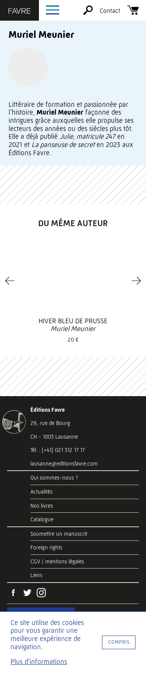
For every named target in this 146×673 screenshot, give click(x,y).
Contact (110, 10)
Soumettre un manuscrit (58, 534)
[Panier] (133, 12)
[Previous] (9, 280)
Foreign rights (46, 547)
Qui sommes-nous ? (54, 478)
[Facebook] (13, 593)
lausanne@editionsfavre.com (64, 463)
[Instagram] (41, 593)
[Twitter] (27, 593)
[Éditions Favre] (19, 11)
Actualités (41, 492)
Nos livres (41, 506)
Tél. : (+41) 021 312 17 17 (57, 450)
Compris (119, 642)
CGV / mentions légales (57, 561)
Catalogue (41, 519)
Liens (36, 575)
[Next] (136, 280)
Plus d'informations (39, 662)
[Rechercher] (88, 12)
